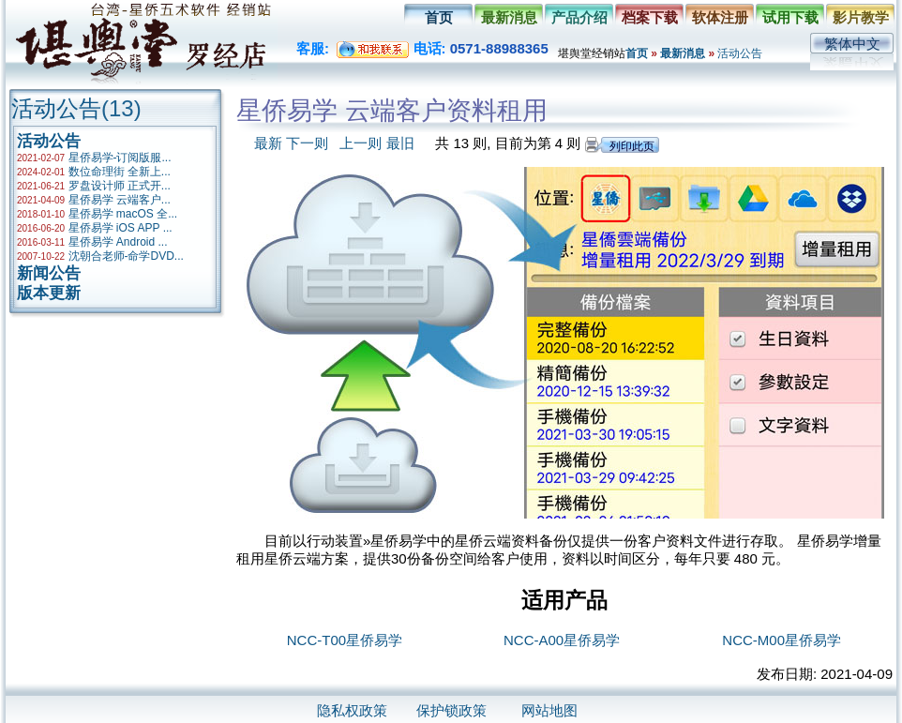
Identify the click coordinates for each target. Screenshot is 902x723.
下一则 (307, 143)
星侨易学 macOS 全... (123, 213)
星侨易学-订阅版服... (120, 157)
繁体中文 (852, 44)
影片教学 (861, 17)
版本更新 (49, 293)
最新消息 (509, 17)
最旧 (400, 143)
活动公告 (739, 53)
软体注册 (720, 17)
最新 (268, 143)
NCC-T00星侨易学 (344, 640)
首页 (439, 17)
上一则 (360, 143)
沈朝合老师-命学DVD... (126, 256)
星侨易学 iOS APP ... (120, 227)
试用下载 (790, 17)
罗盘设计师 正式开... (119, 185)
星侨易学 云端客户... (119, 199)
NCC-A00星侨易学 (562, 640)
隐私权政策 (352, 710)
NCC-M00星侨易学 (781, 640)
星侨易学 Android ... (118, 242)
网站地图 (549, 710)
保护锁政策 (451, 710)
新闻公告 (49, 273)
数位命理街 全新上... (119, 171)
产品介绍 (579, 17)
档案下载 (650, 17)
